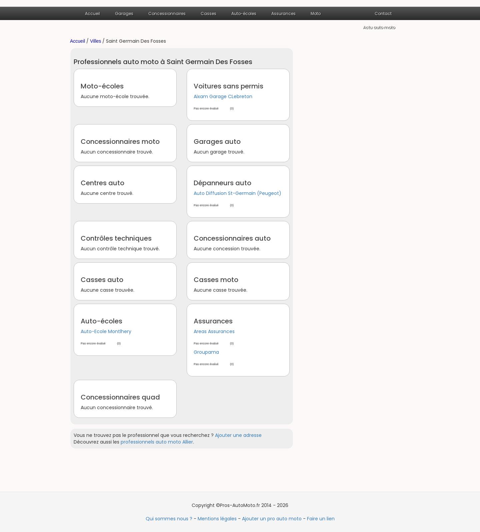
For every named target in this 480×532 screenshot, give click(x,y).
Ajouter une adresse (238, 435)
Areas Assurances (214, 331)
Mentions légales (217, 518)
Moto (316, 13)
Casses (208, 13)
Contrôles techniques (116, 238)
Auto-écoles (243, 13)
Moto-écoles (102, 86)
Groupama (206, 352)
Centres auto (102, 183)
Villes (95, 41)
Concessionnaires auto (232, 238)
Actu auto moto (379, 27)
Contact (383, 13)
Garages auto (217, 141)
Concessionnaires (167, 13)
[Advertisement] (357, 148)
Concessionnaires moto (120, 141)
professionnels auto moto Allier (157, 442)
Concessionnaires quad (120, 397)
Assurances (283, 13)
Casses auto (102, 279)
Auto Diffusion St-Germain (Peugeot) (237, 193)
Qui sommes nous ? (169, 518)
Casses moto (216, 279)
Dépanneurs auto (222, 183)
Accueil (92, 13)
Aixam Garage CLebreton (223, 96)
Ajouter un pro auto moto (272, 518)
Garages (124, 13)
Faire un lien (321, 518)
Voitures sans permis (228, 86)
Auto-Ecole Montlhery (106, 331)
